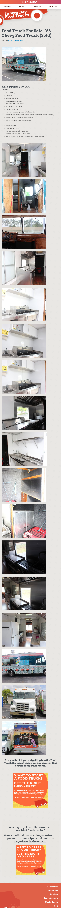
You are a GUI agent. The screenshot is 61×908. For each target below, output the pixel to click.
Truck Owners (36, 6)
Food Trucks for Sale (15, 40)
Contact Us (52, 886)
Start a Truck (51, 902)
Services (21, 6)
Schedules (7, 6)
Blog (56, 906)
